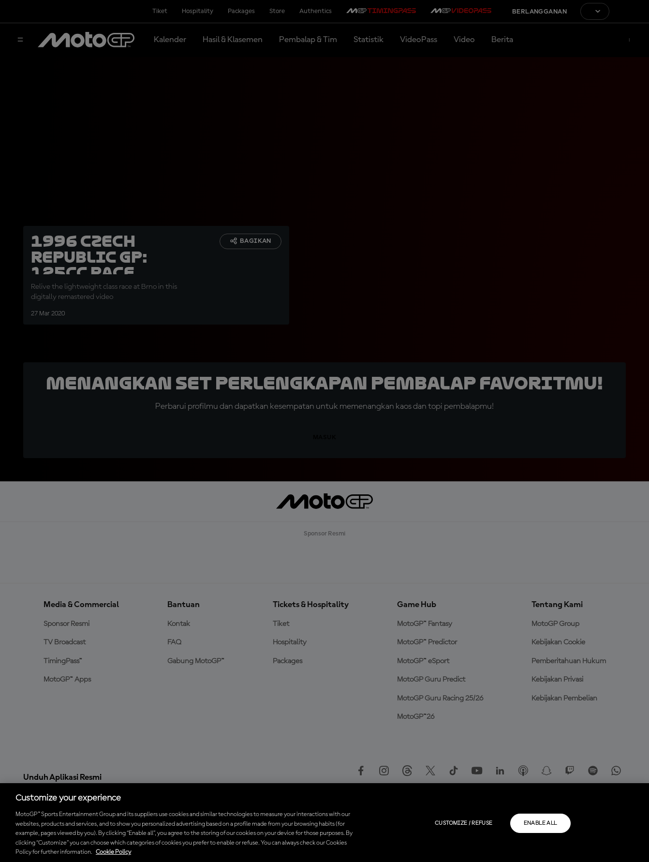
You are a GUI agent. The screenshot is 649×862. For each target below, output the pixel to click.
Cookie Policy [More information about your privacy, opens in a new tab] (113, 852)
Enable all (540, 823)
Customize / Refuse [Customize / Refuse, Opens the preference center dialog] (463, 823)
